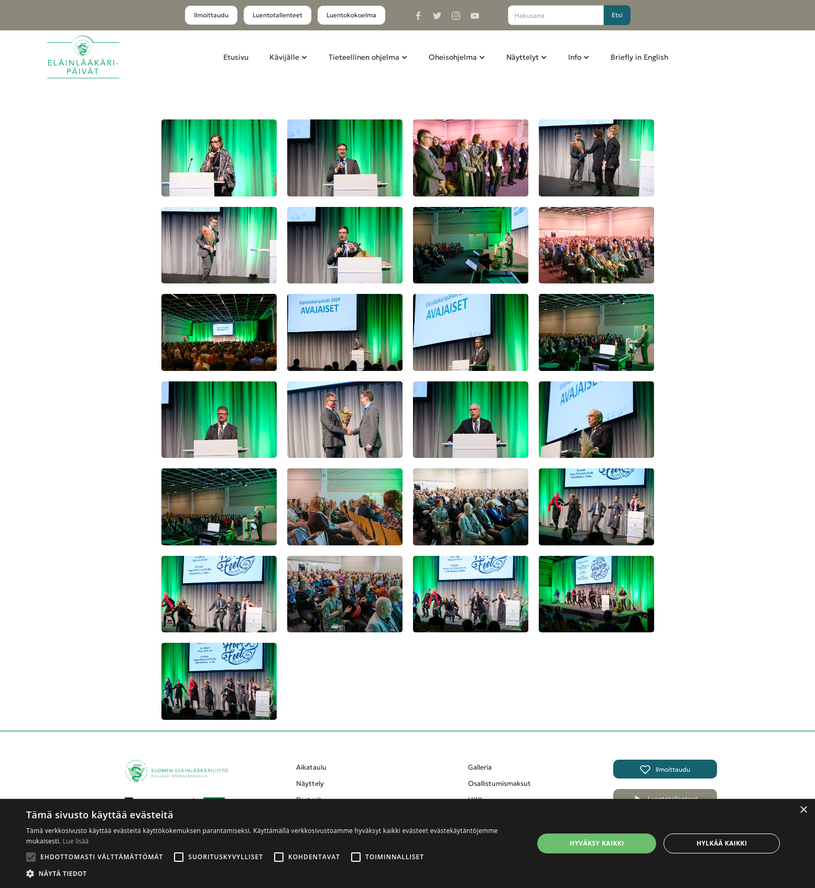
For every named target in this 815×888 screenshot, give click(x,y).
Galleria (480, 767)
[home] (83, 57)
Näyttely (310, 783)
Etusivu (235, 57)
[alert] (407, 843)
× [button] (803, 810)
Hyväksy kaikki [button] (597, 843)
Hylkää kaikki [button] (722, 843)
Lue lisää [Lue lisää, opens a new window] (76, 841)
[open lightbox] (219, 157)
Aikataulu (311, 767)
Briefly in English (639, 57)
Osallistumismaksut (499, 783)
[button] (288, 57)
